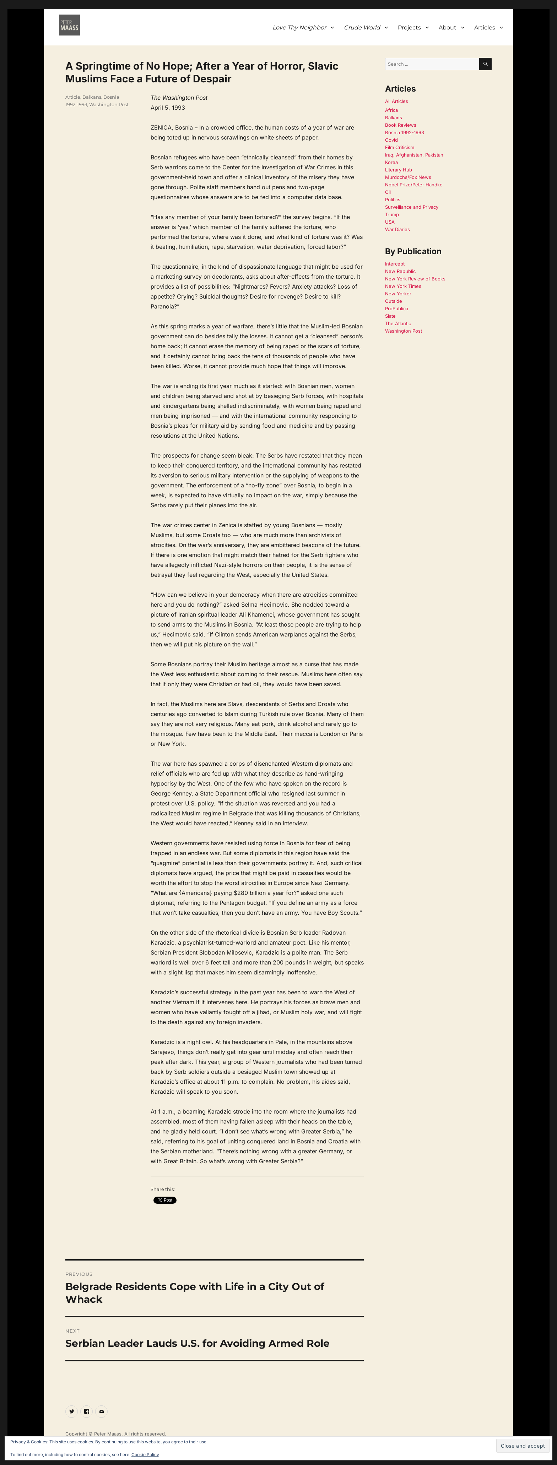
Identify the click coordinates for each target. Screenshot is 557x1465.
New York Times (403, 286)
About (447, 27)
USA (390, 222)
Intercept (395, 264)
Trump (392, 214)
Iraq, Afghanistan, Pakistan (414, 155)
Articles (484, 27)
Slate (390, 316)
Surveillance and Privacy (411, 207)
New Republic (400, 271)
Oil (388, 192)
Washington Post (109, 104)
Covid (391, 140)
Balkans (91, 97)
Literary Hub (398, 170)
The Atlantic (398, 323)
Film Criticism (399, 147)
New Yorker (398, 293)
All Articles (396, 101)
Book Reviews (400, 125)
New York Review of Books (415, 278)
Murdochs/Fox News (408, 177)
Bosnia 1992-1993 (404, 132)
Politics (392, 199)
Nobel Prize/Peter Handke (414, 184)
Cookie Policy (145, 1454)
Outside (393, 301)
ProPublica (396, 308)
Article (72, 97)
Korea (391, 162)
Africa (391, 110)
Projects (409, 27)
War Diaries (397, 229)
